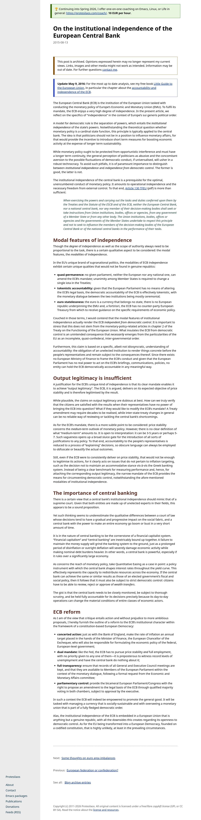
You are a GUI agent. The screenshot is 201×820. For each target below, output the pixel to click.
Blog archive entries (78, 782)
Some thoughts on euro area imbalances (88, 758)
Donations (12, 807)
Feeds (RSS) (13, 812)
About (10, 785)
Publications (14, 801)
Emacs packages (16, 796)
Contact (11, 790)
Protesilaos (13, 777)
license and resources (106, 810)
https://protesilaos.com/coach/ (86, 13)
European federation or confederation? (92, 770)
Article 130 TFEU (136, 188)
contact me (109, 70)
